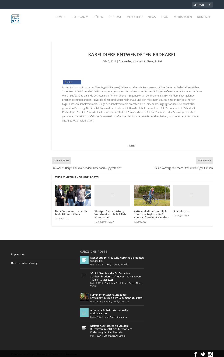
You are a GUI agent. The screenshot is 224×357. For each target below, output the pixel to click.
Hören (98, 21)
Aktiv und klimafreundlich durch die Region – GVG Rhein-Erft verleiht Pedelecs (151, 212)
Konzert (107, 299)
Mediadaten (183, 21)
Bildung (107, 334)
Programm (80, 21)
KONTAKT (203, 21)
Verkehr (124, 262)
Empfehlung (122, 281)
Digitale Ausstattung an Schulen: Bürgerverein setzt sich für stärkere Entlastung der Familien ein (111, 327)
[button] (72, 80)
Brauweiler (125, 59)
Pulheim (115, 262)
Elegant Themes (37, 352)
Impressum (17, 252)
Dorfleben (110, 281)
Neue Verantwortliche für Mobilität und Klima (71, 211)
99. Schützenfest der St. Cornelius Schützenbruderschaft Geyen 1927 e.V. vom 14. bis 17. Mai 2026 (116, 275)
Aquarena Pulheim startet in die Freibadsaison (109, 310)
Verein (93, 284)
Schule (122, 334)
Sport (112, 315)
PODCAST (115, 21)
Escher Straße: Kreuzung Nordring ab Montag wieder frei (117, 257)
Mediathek (134, 21)
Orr (127, 299)
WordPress (71, 352)
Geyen (132, 281)
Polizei (158, 59)
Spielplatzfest (182, 209)
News (152, 21)
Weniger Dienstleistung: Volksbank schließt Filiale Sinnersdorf (110, 212)
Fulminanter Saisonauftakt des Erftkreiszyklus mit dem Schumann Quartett (116, 294)
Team (165, 21)
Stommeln (122, 315)
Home (58, 21)
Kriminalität (139, 59)
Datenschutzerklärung (24, 261)
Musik (115, 299)
